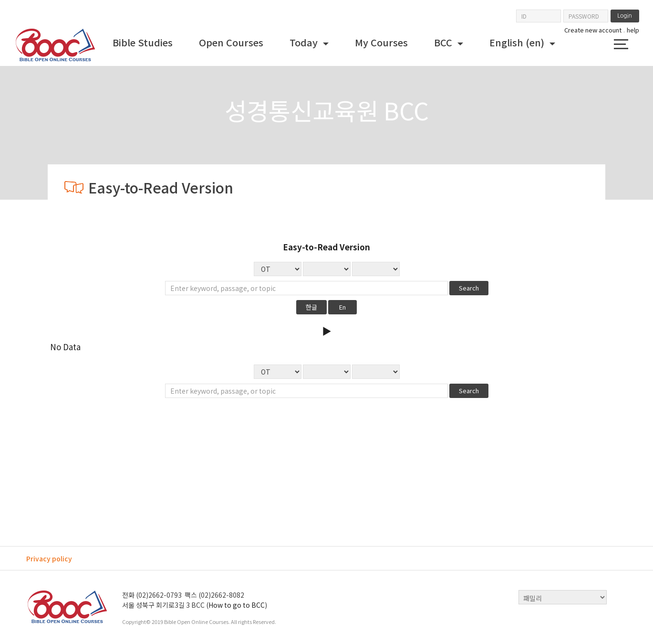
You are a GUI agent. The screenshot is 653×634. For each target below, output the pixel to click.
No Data (376, 269)
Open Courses (231, 42)
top (620, 597)
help (633, 29)
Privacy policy (49, 558)
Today (305, 42)
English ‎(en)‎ (518, 42)
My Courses (381, 42)
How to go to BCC (236, 605)
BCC (444, 42)
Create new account (593, 30)
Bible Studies (143, 42)
